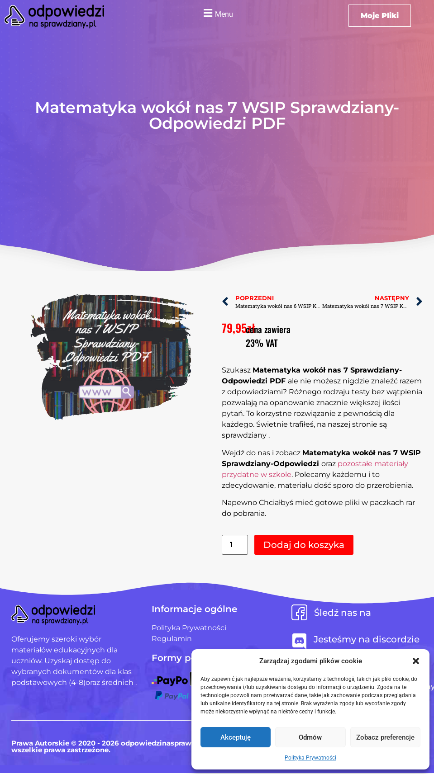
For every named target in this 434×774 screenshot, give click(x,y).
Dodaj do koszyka (303, 544)
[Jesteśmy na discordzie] (299, 641)
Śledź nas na (342, 612)
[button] (415, 660)
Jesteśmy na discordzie (367, 639)
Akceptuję (235, 737)
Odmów (310, 737)
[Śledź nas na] (299, 612)
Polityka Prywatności (310, 758)
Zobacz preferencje (385, 737)
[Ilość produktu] (235, 545)
